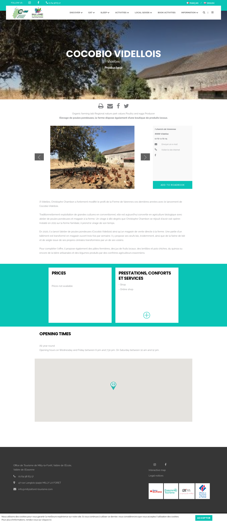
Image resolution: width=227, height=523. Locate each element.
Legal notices (156, 475)
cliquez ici (46, 520)
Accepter (203, 518)
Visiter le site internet (167, 150)
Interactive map (157, 470)
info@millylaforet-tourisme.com (33, 489)
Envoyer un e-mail (166, 144)
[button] (113, 386)
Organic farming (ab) (83, 113)
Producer (150, 113)
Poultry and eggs (135, 113)
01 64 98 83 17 (53, 3)
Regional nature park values (110, 113)
